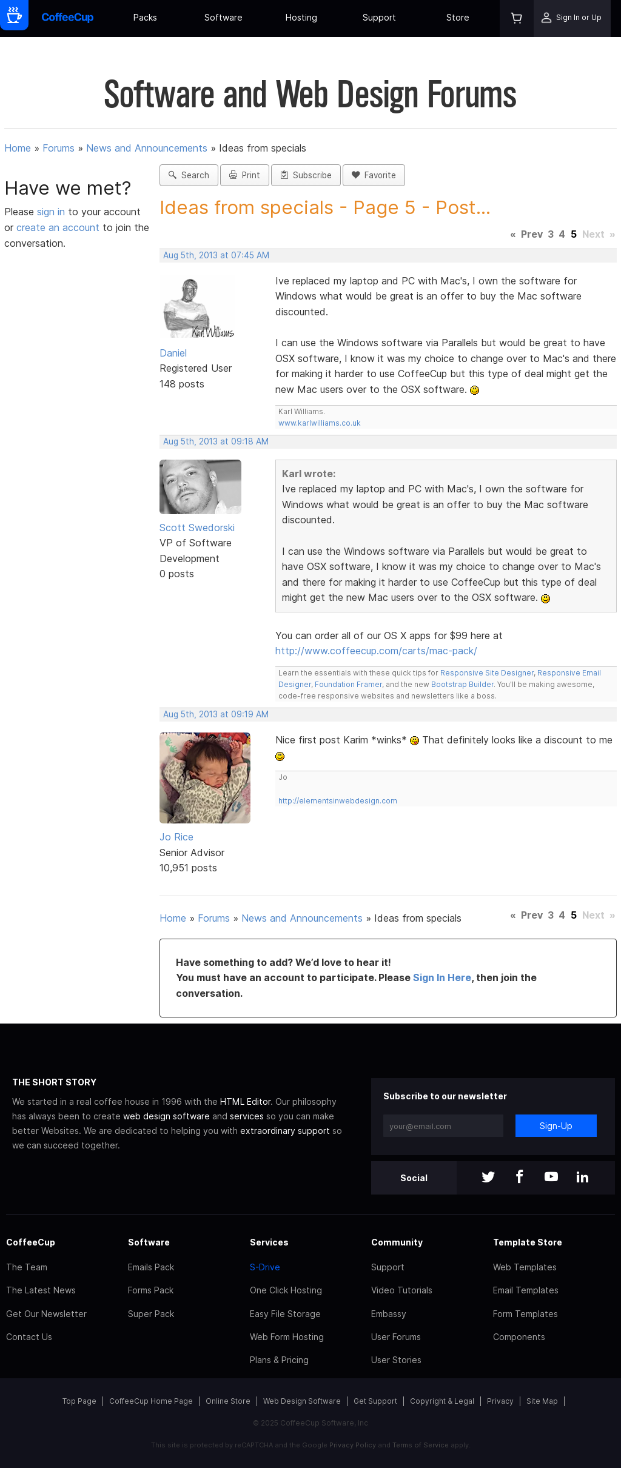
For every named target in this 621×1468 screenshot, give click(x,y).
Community (397, 1242)
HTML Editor (245, 1101)
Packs (145, 17)
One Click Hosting (286, 1290)
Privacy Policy (352, 1445)
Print (244, 175)
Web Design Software (302, 1401)
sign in (52, 212)
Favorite (374, 175)
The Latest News (41, 1290)
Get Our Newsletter (46, 1314)
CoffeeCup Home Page (151, 1401)
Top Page (79, 1401)
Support (379, 17)
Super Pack (151, 1314)
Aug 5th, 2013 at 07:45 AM (216, 255)
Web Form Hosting (287, 1337)
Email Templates (526, 1290)
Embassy (388, 1314)
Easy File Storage (285, 1314)
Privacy (500, 1401)
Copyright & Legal (442, 1401)
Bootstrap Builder (462, 684)
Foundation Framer (347, 684)
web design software (166, 1116)
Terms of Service (420, 1445)
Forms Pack (150, 1290)
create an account (57, 227)
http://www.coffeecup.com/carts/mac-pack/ (376, 651)
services (247, 1116)
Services (269, 1242)
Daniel (173, 353)
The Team (26, 1267)
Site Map (542, 1401)
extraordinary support (285, 1130)
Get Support (375, 1401)
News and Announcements (146, 148)
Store (457, 17)
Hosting (301, 17)
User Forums (396, 1337)
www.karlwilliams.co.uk (319, 422)
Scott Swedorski (197, 527)
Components (519, 1337)
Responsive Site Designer (487, 672)
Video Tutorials (401, 1290)
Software (223, 17)
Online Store (228, 1401)
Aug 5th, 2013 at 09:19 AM (216, 714)
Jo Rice (176, 837)
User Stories (396, 1360)
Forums (58, 148)
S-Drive (265, 1267)
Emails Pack (151, 1267)
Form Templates (525, 1314)
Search (189, 175)
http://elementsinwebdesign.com (337, 800)
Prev (532, 234)
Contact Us (29, 1337)
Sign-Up (556, 1126)
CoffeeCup (30, 1242)
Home (17, 148)
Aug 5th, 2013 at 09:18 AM (216, 441)
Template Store (527, 1242)
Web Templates (525, 1267)
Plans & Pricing (279, 1360)
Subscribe (306, 175)
